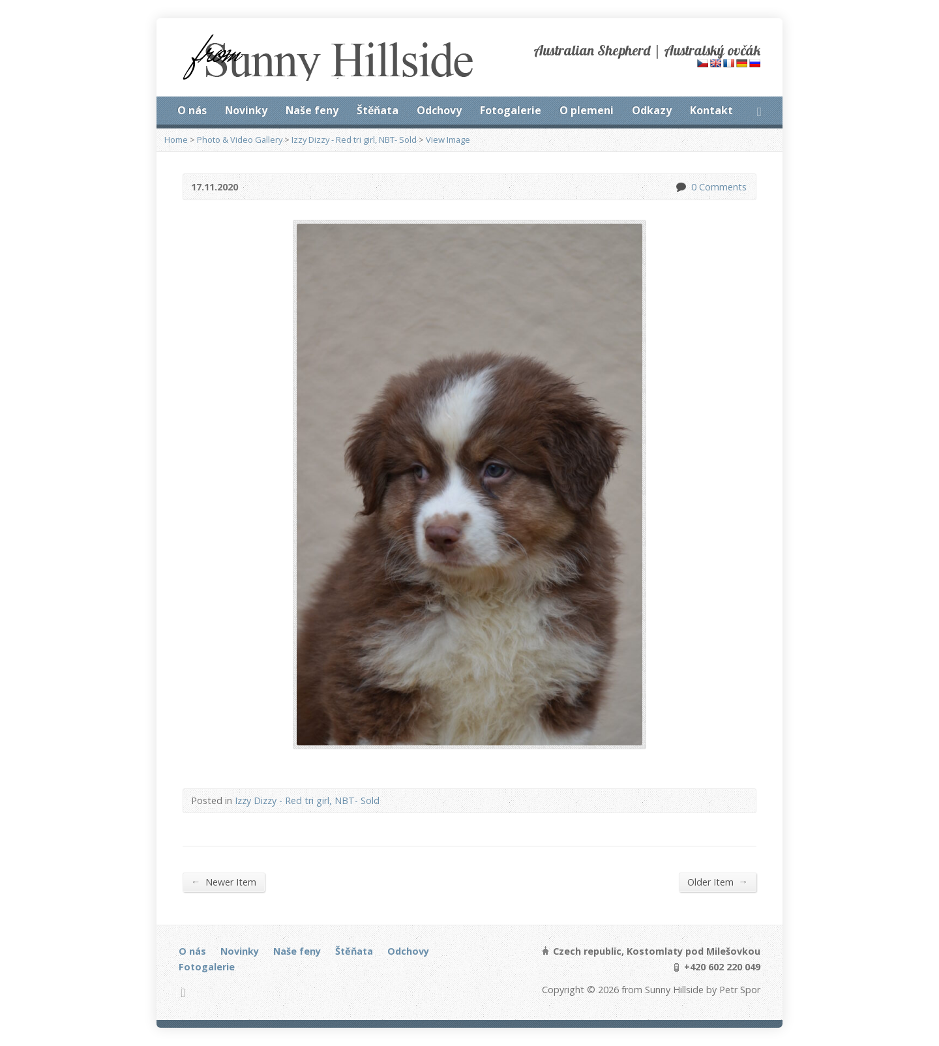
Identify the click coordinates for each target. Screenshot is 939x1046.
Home (176, 139)
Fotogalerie (510, 110)
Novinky (246, 110)
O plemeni (586, 110)
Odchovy (439, 110)
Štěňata (377, 110)
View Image (448, 139)
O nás (192, 110)
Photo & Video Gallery (239, 139)
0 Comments (680, 186)
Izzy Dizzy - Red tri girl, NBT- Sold (354, 139)
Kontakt (711, 110)
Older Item (717, 881)
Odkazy (652, 110)
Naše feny (312, 110)
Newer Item (223, 881)
